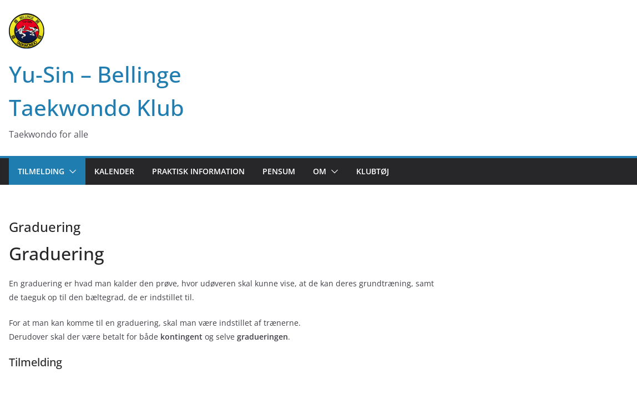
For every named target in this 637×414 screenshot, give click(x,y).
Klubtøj (372, 171)
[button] (70, 171)
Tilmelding (41, 171)
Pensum (278, 171)
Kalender (114, 171)
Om (319, 171)
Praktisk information (198, 171)
